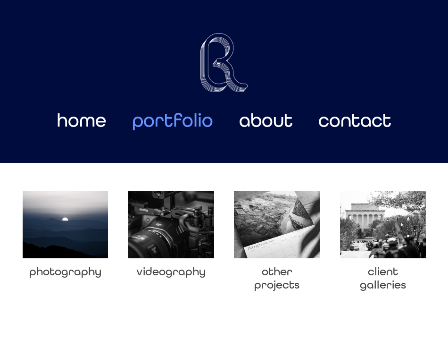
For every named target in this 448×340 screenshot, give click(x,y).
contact (354, 120)
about (266, 120)
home (82, 120)
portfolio (172, 120)
